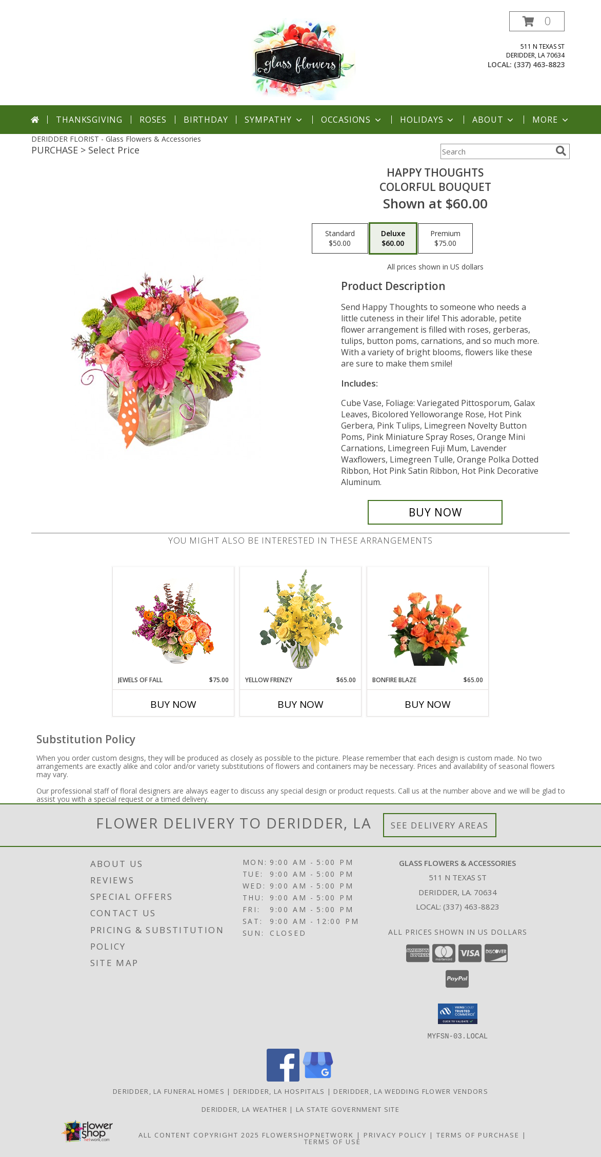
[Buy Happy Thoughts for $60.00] (435, 512)
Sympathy (274, 119)
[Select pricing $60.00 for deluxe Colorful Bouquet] (393, 239)
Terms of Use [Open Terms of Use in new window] (332, 1141)
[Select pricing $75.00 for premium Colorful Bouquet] (445, 239)
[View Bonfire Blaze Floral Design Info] (428, 621)
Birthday (206, 119)
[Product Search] (496, 151)
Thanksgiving (89, 119)
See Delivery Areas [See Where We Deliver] (440, 825)
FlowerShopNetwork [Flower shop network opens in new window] (308, 1134)
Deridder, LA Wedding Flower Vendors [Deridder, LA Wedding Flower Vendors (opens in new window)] (410, 1090)
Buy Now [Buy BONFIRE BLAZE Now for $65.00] (428, 704)
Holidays (427, 119)
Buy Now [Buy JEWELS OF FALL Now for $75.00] (173, 704)
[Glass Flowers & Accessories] (300, 58)
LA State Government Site (347, 1108)
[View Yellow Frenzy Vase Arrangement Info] (301, 621)
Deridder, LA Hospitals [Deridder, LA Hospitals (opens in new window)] (279, 1090)
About (493, 119)
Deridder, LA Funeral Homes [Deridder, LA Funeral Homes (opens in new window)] (169, 1090)
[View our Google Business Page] (318, 1078)
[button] (537, 21)
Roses (153, 119)
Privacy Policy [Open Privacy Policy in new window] (395, 1134)
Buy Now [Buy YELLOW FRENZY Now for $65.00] (300, 704)
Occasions (352, 119)
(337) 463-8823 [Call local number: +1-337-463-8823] (539, 64)
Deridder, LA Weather (244, 1108)
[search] (561, 151)
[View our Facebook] (283, 1078)
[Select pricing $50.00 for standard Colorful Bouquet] (340, 239)
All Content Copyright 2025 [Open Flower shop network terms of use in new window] (198, 1134)
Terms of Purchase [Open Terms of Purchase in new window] (477, 1134)
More (551, 119)
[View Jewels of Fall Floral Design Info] (173, 621)
